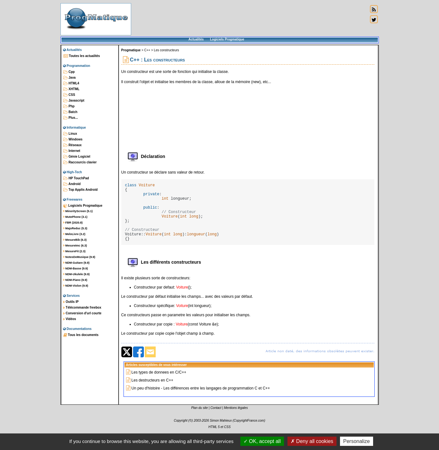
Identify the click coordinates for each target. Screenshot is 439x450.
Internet (71, 151)
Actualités (196, 39)
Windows (73, 139)
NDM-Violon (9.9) (75, 285)
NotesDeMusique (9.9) (79, 257)
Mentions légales (236, 421)
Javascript (73, 101)
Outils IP (71, 302)
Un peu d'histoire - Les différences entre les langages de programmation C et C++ (200, 401)
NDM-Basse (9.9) (75, 268)
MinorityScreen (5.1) (78, 211)
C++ (147, 50)
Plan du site (199, 421)
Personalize (356, 441)
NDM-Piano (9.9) (75, 280)
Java (69, 78)
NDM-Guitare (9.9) (76, 262)
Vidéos (69, 319)
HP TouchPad (76, 178)
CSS (69, 95)
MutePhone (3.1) (75, 216)
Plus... (70, 118)
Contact (215, 421)
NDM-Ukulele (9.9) (76, 274)
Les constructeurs (166, 50)
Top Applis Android (80, 190)
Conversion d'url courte (82, 313)
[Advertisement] (249, 19)
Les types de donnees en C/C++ (158, 385)
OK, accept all (262, 441)
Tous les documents (81, 335)
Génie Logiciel (76, 157)
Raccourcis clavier (80, 162)
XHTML (71, 89)
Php (69, 106)
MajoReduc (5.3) (75, 228)
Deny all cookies (312, 441)
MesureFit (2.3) (74, 251)
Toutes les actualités (81, 56)
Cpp (69, 72)
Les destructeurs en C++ (152, 393)
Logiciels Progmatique (227, 39)
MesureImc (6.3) (75, 245)
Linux (70, 134)
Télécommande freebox (82, 308)
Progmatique (131, 50)
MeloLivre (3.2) (74, 234)
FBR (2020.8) (73, 222)
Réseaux (72, 145)
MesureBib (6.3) (75, 239)
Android (72, 184)
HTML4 (71, 83)
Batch (70, 112)
